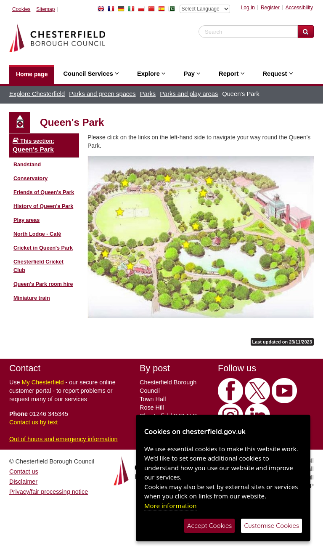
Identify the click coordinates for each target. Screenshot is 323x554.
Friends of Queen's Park (43, 192)
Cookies (21, 9)
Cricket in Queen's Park (43, 248)
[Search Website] (305, 31)
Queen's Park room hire (43, 284)
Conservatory (30, 178)
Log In (248, 7)
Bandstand (27, 165)
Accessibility (299, 7)
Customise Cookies (271, 526)
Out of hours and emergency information (63, 439)
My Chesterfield (43, 382)
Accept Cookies (209, 526)
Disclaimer (23, 481)
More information (170, 505)
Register (270, 7)
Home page (32, 74)
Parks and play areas (189, 94)
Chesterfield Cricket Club (38, 266)
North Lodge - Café (37, 234)
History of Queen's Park (43, 206)
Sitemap (45, 9)
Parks (148, 94)
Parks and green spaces (102, 94)
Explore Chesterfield (37, 94)
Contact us (23, 471)
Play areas (26, 220)
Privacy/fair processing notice (48, 491)
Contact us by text (33, 422)
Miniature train (31, 298)
